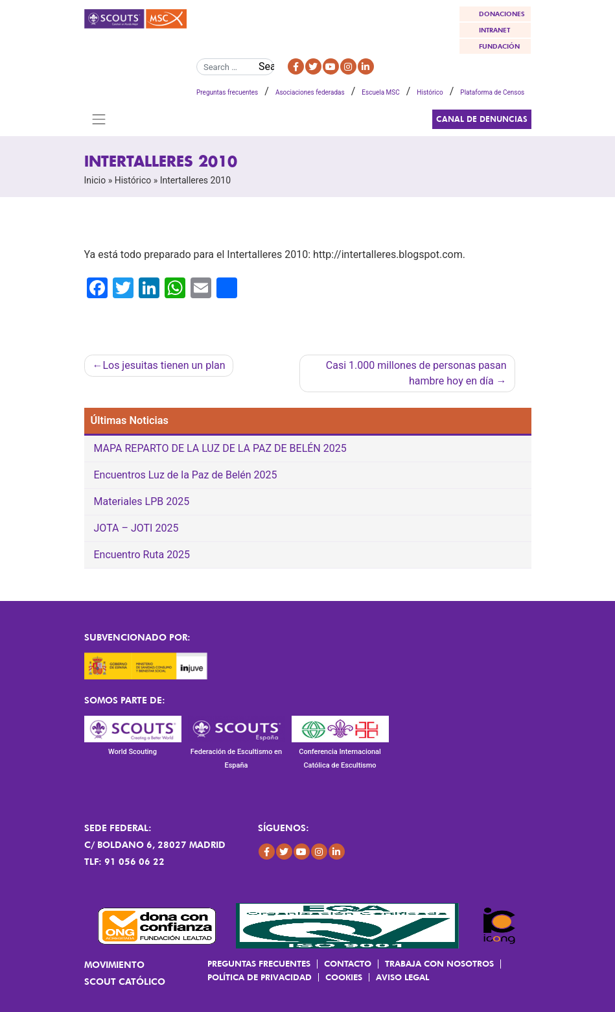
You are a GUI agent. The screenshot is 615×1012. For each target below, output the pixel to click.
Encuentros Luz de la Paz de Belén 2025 (185, 475)
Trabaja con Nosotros (439, 963)
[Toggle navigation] (99, 119)
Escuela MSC (380, 92)
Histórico (430, 92)
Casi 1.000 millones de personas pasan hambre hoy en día (416, 373)
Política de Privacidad (259, 977)
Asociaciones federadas (310, 92)
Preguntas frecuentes (227, 92)
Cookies (343, 977)
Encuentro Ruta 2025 (142, 554)
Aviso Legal (402, 977)
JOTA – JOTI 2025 (136, 528)
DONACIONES (502, 14)
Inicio (95, 180)
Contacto (347, 963)
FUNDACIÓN (499, 46)
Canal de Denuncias (482, 119)
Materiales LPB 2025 (142, 501)
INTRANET (494, 30)
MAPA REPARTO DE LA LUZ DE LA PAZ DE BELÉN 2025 (220, 448)
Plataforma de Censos (492, 92)
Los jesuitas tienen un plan (163, 365)
